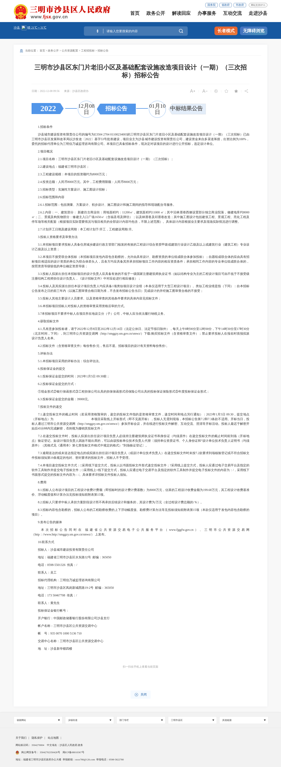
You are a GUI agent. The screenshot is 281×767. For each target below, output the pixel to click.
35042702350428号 (50, 752)
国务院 (211, 5)
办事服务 (206, 14)
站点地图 (53, 737)
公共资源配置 (70, 50)
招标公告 (103, 50)
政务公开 (155, 14)
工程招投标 (88, 50)
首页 (135, 14)
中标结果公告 (186, 108)
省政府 (225, 5)
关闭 (140, 695)
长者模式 (226, 30)
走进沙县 (258, 14)
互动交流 (232, 14)
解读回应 (181, 14)
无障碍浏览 (253, 30)
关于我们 (21, 737)
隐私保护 (37, 737)
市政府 (240, 5)
